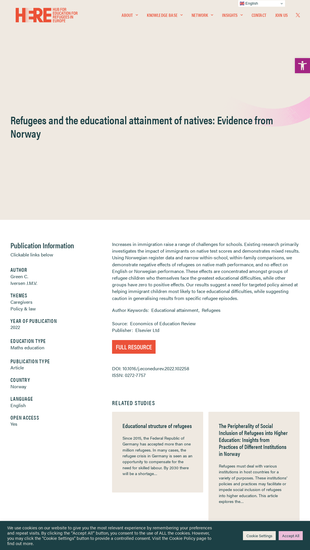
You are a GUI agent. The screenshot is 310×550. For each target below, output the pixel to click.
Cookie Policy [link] (182, 538)
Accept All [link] (290, 535)
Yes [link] (13, 287)
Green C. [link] (19, 140)
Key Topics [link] (169, 491)
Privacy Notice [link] (172, 440)
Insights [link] (232, 16)
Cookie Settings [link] (259, 535)
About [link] (130, 16)
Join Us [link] (281, 16)
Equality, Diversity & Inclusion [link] (184, 453)
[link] (302, 65)
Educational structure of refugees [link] (157, 289)
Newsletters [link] (35, 465)
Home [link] (26, 439)
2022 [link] (15, 191)
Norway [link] (18, 250)
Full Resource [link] (134, 210)
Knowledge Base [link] (165, 16)
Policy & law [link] (23, 172)
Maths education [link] (27, 211)
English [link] (18, 269)
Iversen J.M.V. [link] (23, 146)
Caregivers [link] (21, 165)
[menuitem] (130, 16)
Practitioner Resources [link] (179, 484)
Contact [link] (259, 16)
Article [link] (17, 231)
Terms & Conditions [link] (176, 447)
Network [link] (202, 16)
